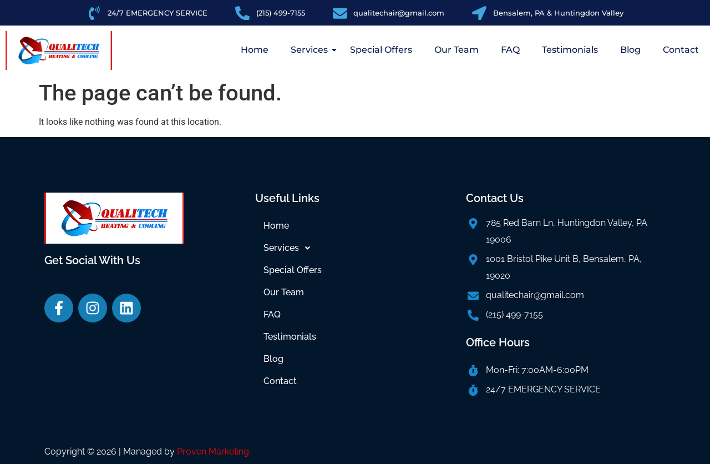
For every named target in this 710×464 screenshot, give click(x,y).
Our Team (456, 49)
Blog (630, 49)
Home (254, 49)
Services (312, 49)
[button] (355, 248)
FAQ (510, 49)
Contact (681, 49)
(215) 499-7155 (514, 314)
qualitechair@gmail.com (535, 295)
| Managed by (184, 451)
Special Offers (381, 49)
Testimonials (570, 49)
